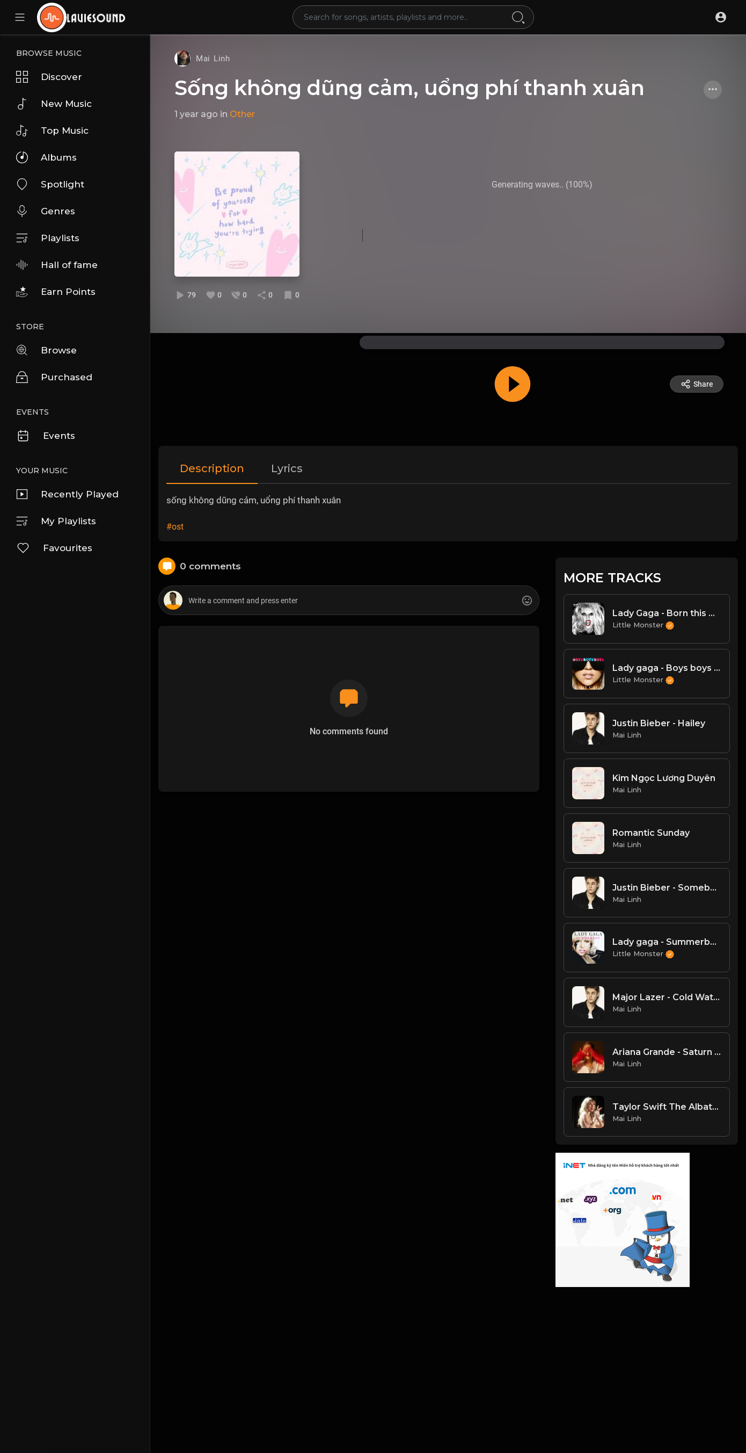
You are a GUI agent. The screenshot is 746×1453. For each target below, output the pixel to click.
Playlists (47, 238)
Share (697, 384)
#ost (175, 527)
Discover (49, 77)
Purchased (54, 377)
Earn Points (56, 292)
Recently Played (67, 494)
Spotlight (50, 184)
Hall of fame (57, 265)
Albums (46, 157)
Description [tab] (212, 468)
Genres (45, 211)
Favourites (54, 548)
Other (242, 114)
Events (45, 436)
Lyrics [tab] (287, 468)
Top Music (52, 130)
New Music (54, 104)
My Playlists (56, 521)
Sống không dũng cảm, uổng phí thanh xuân (409, 87)
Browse (46, 350)
